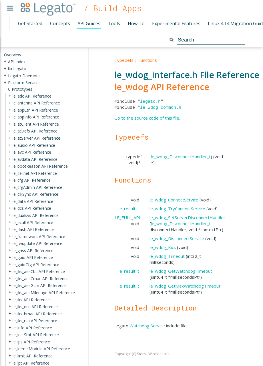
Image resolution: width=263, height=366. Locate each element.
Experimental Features (176, 23)
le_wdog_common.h (160, 107)
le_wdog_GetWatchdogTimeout (181, 271)
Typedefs (124, 60)
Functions (147, 60)
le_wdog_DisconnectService (177, 238)
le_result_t (129, 208)
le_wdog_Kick (163, 247)
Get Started (30, 23)
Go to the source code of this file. (147, 118)
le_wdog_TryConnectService (177, 208)
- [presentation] (5, 89)
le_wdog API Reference (161, 87)
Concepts (60, 23)
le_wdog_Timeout (167, 256)
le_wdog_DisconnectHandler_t (181, 156)
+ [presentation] (5, 61)
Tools (114, 23)
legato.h (150, 101)
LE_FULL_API (127, 217)
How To (136, 23)
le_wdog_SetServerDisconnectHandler (187, 217)
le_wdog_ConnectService (174, 200)
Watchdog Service (147, 326)
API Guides (88, 23)
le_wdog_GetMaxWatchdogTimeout (185, 286)
